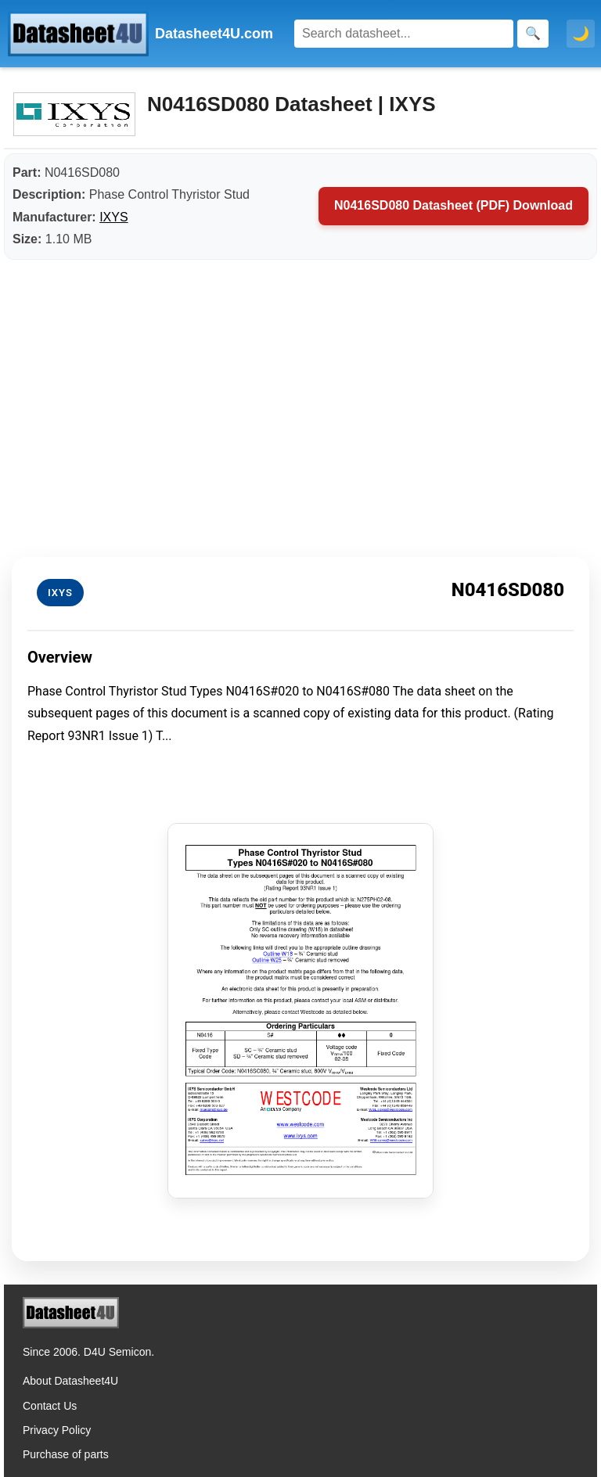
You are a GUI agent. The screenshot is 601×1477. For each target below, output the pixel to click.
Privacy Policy (57, 1430)
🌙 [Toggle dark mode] (580, 33)
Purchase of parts (66, 1454)
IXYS (113, 217)
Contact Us (50, 1406)
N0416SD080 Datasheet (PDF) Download (453, 205)
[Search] (403, 34)
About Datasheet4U (70, 1381)
